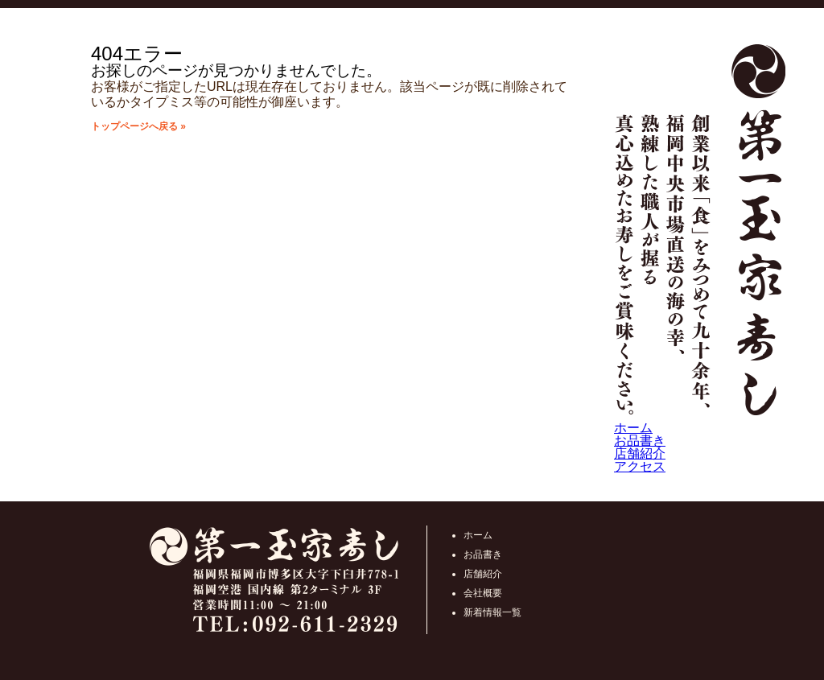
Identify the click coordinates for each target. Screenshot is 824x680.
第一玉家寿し (700, 233)
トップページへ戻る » (138, 126)
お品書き (639, 440)
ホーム (633, 428)
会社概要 (483, 593)
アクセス (639, 466)
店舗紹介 (639, 453)
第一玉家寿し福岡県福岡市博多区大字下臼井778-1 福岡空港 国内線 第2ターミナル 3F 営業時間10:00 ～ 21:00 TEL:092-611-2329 (274, 579)
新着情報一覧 (492, 612)
